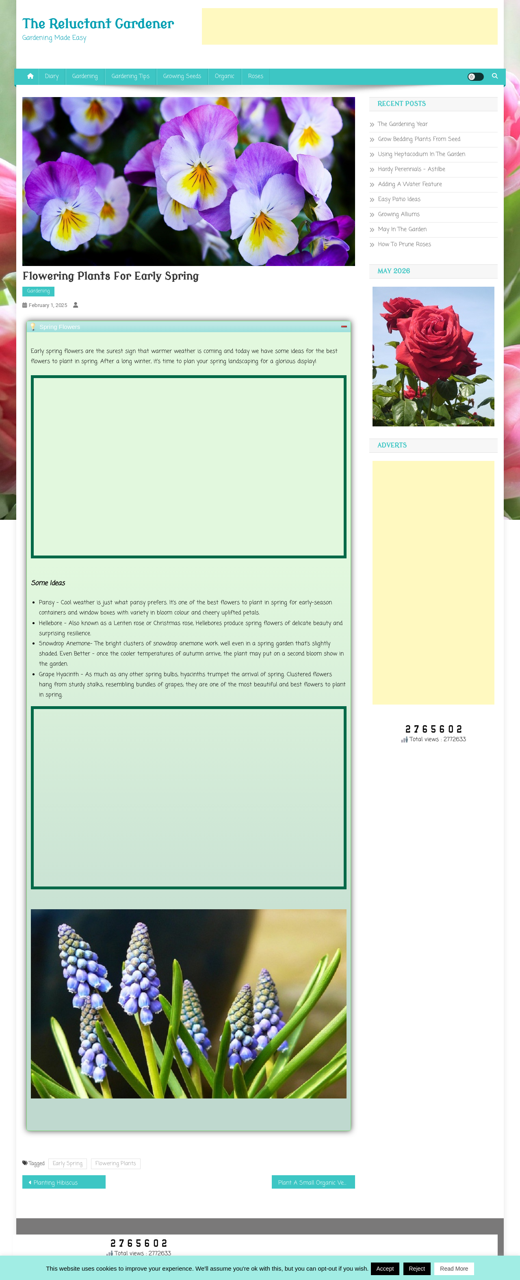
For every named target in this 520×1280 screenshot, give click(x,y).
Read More (454, 1268)
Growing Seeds (182, 76)
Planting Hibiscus (56, 1183)
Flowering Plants (115, 1164)
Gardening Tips (131, 76)
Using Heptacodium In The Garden (421, 154)
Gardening (85, 76)
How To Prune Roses (404, 244)
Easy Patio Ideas (399, 199)
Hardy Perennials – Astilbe (411, 169)
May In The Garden (402, 229)
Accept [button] (385, 1268)
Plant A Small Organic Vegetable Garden (316, 1183)
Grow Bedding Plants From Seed (419, 139)
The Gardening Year (403, 124)
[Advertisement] (350, 26)
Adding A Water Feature (410, 184)
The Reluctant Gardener (97, 24)
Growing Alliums (399, 214)
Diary (51, 76)
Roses (255, 76)
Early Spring (67, 1164)
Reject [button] (417, 1268)
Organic (224, 76)
